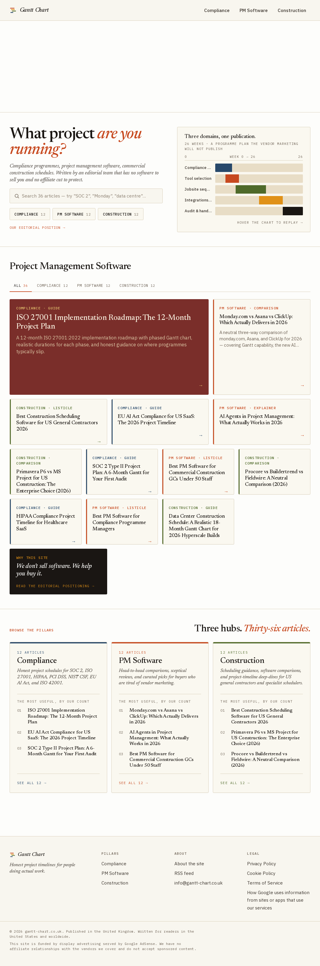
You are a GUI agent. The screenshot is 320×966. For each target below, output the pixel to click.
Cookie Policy (261, 873)
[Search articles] (90, 196)
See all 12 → (32, 782)
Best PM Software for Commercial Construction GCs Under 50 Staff (161, 760)
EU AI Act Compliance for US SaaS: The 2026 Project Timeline (62, 735)
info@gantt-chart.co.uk (198, 883)
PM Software (254, 10)
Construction (292, 10)
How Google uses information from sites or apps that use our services (278, 900)
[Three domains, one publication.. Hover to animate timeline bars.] (244, 174)
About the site (189, 863)
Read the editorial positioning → (55, 586)
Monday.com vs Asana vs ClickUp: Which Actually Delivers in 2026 (163, 716)
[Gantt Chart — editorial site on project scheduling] (29, 10)
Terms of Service (265, 883)
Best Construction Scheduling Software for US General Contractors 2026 (262, 716)
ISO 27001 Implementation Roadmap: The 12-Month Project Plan (62, 716)
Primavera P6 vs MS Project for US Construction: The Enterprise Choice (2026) (265, 738)
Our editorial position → (37, 227)
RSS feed (184, 873)
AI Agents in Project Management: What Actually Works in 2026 (159, 738)
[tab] (21, 286)
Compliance (217, 10)
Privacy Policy (261, 863)
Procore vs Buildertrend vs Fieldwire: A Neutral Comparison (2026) (265, 760)
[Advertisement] (160, 66)
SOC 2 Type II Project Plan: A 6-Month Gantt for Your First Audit (62, 751)
